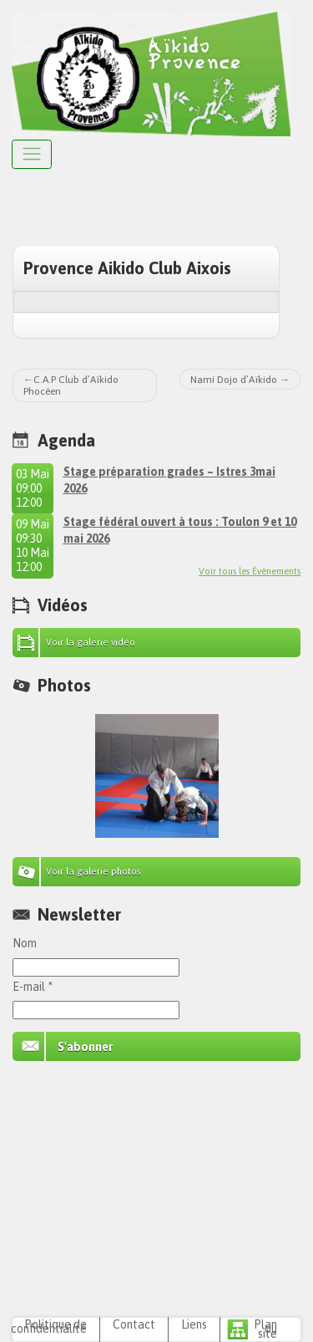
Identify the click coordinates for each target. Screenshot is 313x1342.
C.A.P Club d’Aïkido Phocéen (71, 385)
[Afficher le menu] (32, 154)
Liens (194, 1324)
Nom (25, 943)
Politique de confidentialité (49, 1327)
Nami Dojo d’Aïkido (233, 379)
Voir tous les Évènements (249, 571)
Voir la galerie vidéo (90, 642)
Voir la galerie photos (93, 871)
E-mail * (33, 986)
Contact (134, 1324)
